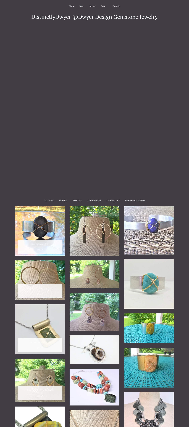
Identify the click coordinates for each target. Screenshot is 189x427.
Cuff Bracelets (94, 33)
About (92, 6)
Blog (82, 6)
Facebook (94, 400)
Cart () (116, 6)
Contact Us (40, 421)
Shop (71, 6)
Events (104, 6)
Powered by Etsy (148, 411)
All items (48, 33)
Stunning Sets (112, 33)
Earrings (63, 33)
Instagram (94, 404)
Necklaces (77, 33)
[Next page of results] (113, 375)
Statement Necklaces (135, 33)
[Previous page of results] (76, 375)
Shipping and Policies (40, 417)
